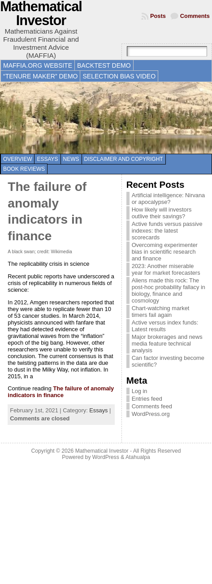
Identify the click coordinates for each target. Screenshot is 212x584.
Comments (195, 16)
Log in (139, 391)
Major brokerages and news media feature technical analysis (167, 343)
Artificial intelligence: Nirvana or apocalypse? (168, 198)
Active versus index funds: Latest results (165, 326)
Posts (158, 16)
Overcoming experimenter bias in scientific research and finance (165, 252)
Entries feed (147, 398)
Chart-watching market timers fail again (161, 311)
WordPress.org (151, 414)
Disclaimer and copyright (123, 159)
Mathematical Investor (102, 451)
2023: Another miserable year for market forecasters (166, 269)
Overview (17, 159)
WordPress (105, 457)
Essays (47, 159)
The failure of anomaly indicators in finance (61, 391)
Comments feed (152, 406)
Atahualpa (137, 457)
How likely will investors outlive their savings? (162, 213)
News (71, 159)
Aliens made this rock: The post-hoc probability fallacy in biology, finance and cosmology (168, 290)
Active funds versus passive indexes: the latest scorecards (167, 231)
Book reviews (24, 169)
